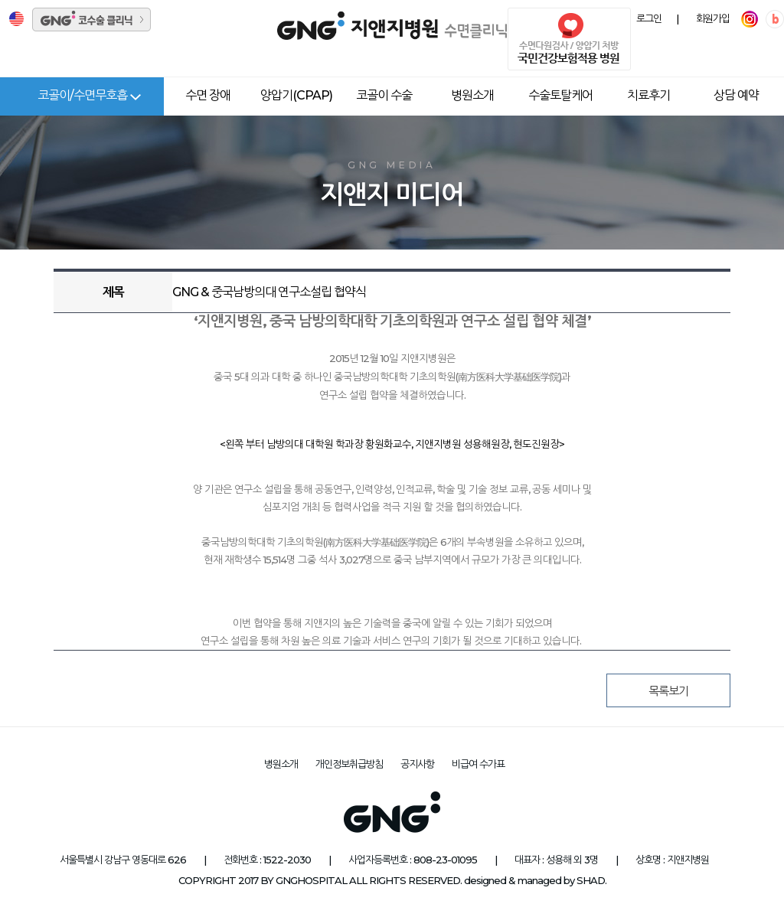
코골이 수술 (384, 95)
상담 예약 (736, 95)
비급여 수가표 (478, 764)
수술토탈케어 (560, 95)
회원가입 (713, 19)
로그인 (649, 19)
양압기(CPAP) (296, 95)
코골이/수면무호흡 (82, 95)
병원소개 (472, 95)
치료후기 (648, 95)
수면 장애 (207, 95)
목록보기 (668, 691)
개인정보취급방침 (349, 764)
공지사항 (417, 764)
